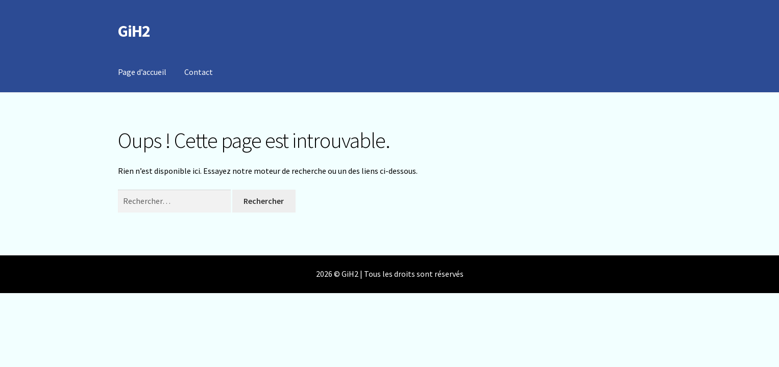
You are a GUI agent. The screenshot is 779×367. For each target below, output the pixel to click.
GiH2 (134, 31)
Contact (198, 72)
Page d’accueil (142, 72)
